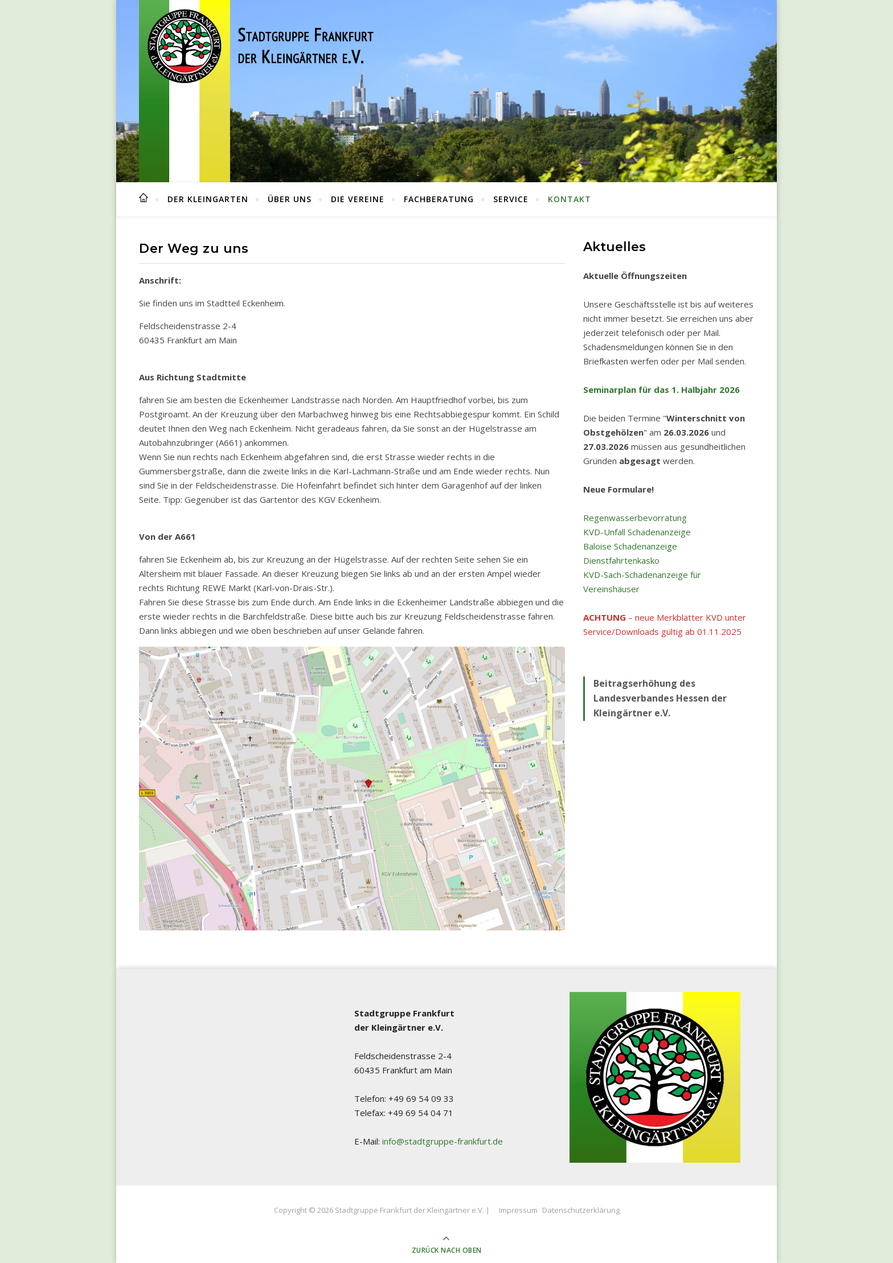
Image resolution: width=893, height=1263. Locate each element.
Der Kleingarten (207, 199)
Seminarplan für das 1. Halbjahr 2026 (661, 389)
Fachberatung (439, 199)
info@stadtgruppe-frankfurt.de (442, 1141)
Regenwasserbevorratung (635, 517)
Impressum (518, 1210)
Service (511, 199)
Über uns (290, 199)
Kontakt (569, 199)
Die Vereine (357, 199)
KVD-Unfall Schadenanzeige (637, 532)
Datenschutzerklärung (581, 1210)
